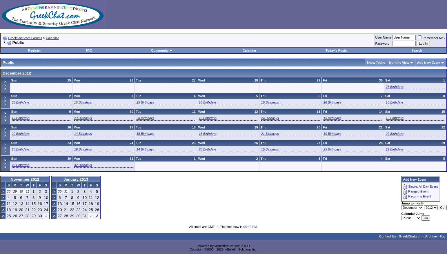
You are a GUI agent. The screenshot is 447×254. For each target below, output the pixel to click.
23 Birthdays (83, 118)
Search (417, 50)
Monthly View (399, 62)
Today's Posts (336, 50)
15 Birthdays (270, 102)
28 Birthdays (21, 149)
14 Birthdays (83, 133)
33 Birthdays (21, 102)
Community (162, 50)
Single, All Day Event (423, 186)
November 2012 (25, 179)
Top (442, 236)
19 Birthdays (332, 118)
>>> (5, 85)
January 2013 (76, 179)
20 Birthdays (145, 118)
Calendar (52, 38)
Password (382, 43)
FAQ (89, 50)
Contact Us (387, 236)
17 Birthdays (21, 118)
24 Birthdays (270, 118)
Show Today (376, 62)
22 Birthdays (21, 133)
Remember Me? (431, 38)
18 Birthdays (208, 102)
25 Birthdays (145, 102)
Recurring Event (419, 196)
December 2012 (17, 73)
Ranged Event (418, 191)
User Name (383, 37)
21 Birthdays (270, 133)
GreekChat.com (410, 236)
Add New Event (428, 62)
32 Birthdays (83, 165)
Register (34, 50)
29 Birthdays (332, 149)
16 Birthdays (83, 102)
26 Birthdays (395, 86)
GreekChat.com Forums (25, 38)
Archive (431, 236)
